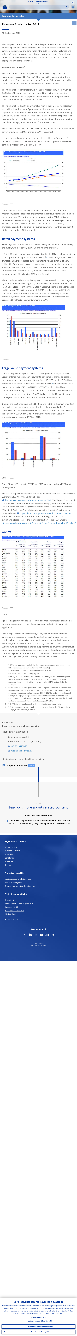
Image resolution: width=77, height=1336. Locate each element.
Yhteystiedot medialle (16, 765)
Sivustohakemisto (12, 920)
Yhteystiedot (10, 861)
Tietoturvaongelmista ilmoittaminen (20, 886)
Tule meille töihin (12, 851)
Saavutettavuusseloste (14, 910)
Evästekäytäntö (11, 907)
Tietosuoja (9, 900)
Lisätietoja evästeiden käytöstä (40, 1320)
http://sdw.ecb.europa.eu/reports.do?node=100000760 (45, 513)
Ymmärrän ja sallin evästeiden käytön (40, 1326)
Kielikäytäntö (10, 914)
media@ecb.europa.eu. (21, 750)
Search (66, 6)
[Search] (37, 6)
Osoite (8, 865)
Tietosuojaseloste (40, 1316)
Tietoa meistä (11, 847)
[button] (72, 2)
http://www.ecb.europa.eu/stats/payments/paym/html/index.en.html (34, 523)
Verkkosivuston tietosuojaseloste (19, 903)
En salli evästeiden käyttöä (40, 1331)
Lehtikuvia (9, 858)
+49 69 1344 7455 (19, 746)
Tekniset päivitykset (13, 882)
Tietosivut (9, 854)
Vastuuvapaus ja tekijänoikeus (18, 879)
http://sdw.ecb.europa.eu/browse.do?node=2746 (28, 500)
